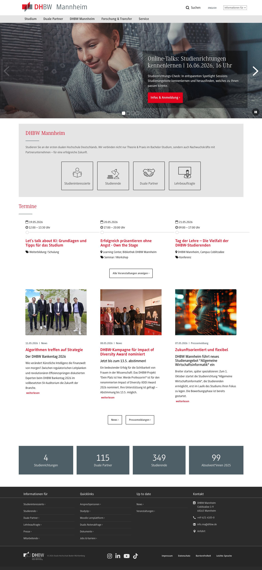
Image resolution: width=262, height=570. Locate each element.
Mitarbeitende (31, 538)
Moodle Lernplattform (92, 517)
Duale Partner (53, 19)
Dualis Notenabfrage (91, 524)
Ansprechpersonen (90, 504)
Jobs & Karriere (88, 538)
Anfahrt (201, 531)
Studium (31, 19)
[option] (131, 70)
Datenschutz (184, 556)
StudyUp (85, 511)
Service (144, 19)
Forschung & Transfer (116, 19)
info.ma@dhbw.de (207, 524)
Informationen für (235, 7)
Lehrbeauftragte (32, 524)
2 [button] (128, 113)
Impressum (167, 556)
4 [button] (137, 113)
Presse (27, 531)
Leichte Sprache (224, 556)
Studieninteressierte (34, 504)
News (114, 420)
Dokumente (86, 531)
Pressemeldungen (139, 420)
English (212, 8)
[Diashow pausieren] (255, 112)
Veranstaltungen (145, 511)
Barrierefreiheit (203, 556)
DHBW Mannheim (82, 19)
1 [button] (123, 113)
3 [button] (132, 113)
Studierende (30, 511)
